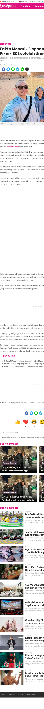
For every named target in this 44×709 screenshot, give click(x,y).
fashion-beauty (9, 463)
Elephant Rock (13, 146)
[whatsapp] (22, 69)
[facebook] (3, 69)
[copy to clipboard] (27, 69)
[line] (13, 69)
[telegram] (17, 69)
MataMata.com (36, 1)
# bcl (31, 402)
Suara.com (24, 1)
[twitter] (8, 69)
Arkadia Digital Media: (8, 1)
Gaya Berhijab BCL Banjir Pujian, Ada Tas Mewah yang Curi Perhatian (18, 498)
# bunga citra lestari (17, 402)
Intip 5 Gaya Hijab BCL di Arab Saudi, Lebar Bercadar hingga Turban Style (16, 469)
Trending (25, 6)
